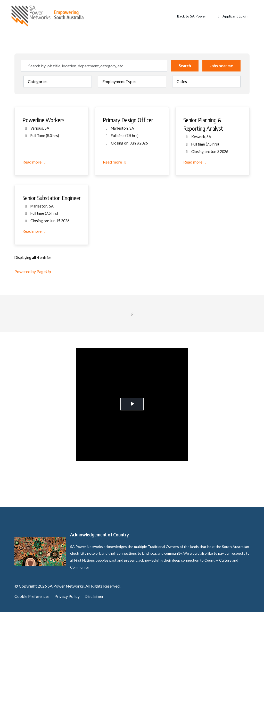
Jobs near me (221, 165)
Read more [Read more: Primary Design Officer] (115, 260)
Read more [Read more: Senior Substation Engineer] (34, 330)
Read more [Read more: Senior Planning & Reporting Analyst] (195, 260)
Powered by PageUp (32, 370)
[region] (132, 284)
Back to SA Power (191, 16)
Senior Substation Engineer (51, 296)
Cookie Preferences (32, 695)
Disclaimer (94, 695)
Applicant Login (232, 16)
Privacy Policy (67, 695)
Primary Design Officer (128, 219)
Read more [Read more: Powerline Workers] (34, 260)
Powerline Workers (43, 219)
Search (185, 165)
